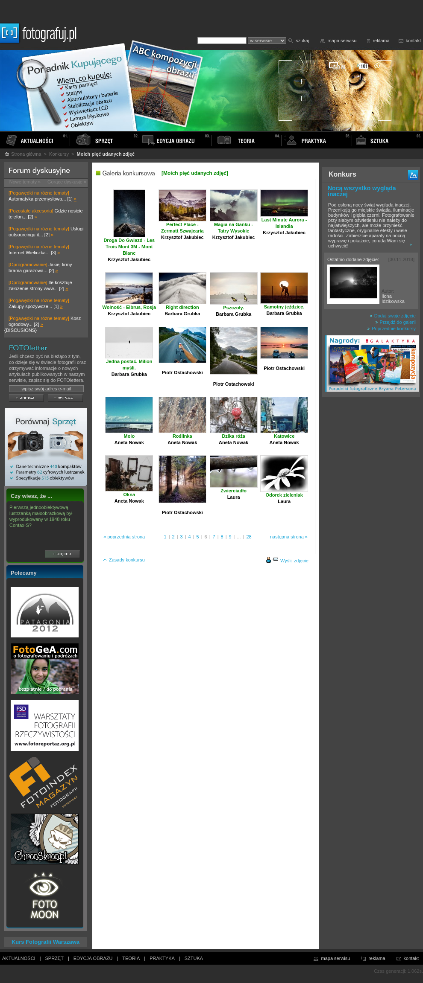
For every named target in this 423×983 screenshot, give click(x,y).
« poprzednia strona (124, 536)
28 (249, 536)
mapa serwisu (342, 40)
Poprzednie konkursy (391, 328)
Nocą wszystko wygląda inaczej (362, 191)
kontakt (413, 40)
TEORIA (131, 958)
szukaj (302, 40)
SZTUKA (194, 958)
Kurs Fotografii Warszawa (45, 942)
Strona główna (22, 154)
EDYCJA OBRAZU (93, 958)
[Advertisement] (371, 535)
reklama (381, 40)
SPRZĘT (54, 958)
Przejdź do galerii (395, 322)
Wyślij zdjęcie (287, 560)
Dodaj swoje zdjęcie (393, 315)
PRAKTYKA (162, 958)
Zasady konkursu (124, 559)
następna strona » (289, 536)
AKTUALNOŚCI (18, 958)
